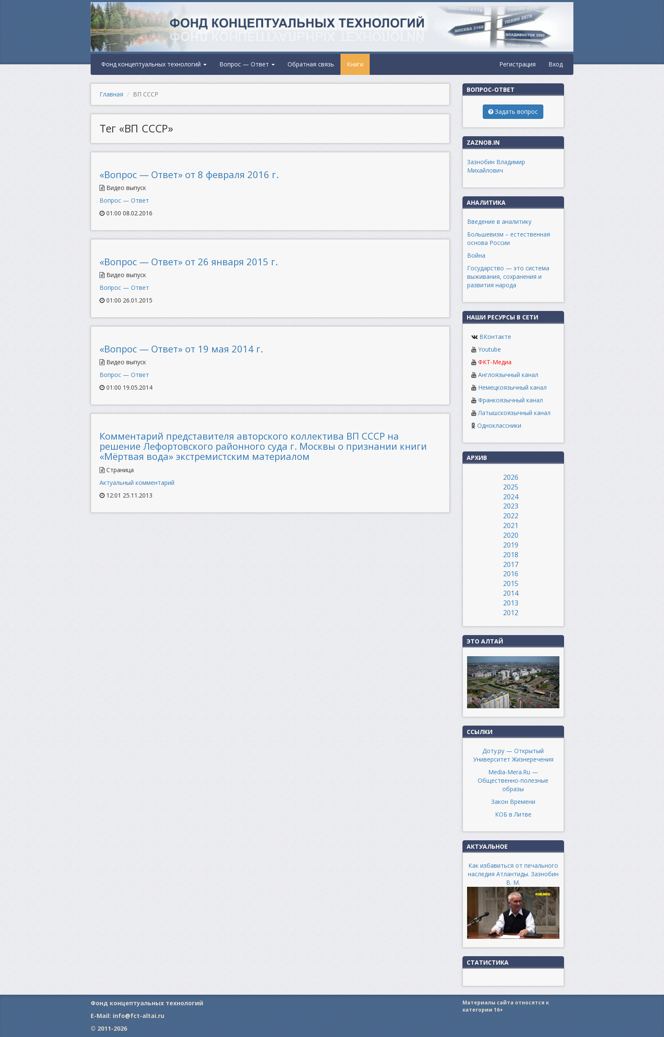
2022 (510, 515)
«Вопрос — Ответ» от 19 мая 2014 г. (181, 348)
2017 (510, 564)
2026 (510, 477)
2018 (510, 554)
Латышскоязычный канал (514, 413)
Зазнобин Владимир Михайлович (496, 166)
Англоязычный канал (508, 375)
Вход (555, 64)
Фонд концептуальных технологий (154, 64)
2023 (510, 506)
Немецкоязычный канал (512, 387)
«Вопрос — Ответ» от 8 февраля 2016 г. (189, 174)
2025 (510, 487)
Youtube (489, 349)
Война (476, 255)
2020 (510, 535)
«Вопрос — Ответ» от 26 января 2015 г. (189, 261)
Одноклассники (499, 425)
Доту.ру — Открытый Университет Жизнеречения (513, 755)
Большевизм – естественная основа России (508, 238)
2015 (510, 583)
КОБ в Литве (513, 814)
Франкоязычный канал (510, 400)
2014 (510, 593)
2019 (510, 545)
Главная (111, 94)
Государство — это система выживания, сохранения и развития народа (508, 276)
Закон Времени (513, 802)
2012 (510, 612)
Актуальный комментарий (137, 483)
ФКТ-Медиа (495, 362)
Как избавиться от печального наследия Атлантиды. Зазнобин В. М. (513, 873)
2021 (510, 525)
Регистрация (517, 64)
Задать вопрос (513, 111)
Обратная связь (311, 64)
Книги (355, 64)
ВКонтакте (495, 337)
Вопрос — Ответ (247, 64)
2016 (510, 573)
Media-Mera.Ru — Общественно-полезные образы (513, 780)
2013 (510, 603)
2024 (510, 496)
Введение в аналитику (499, 221)
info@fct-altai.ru (138, 1016)
